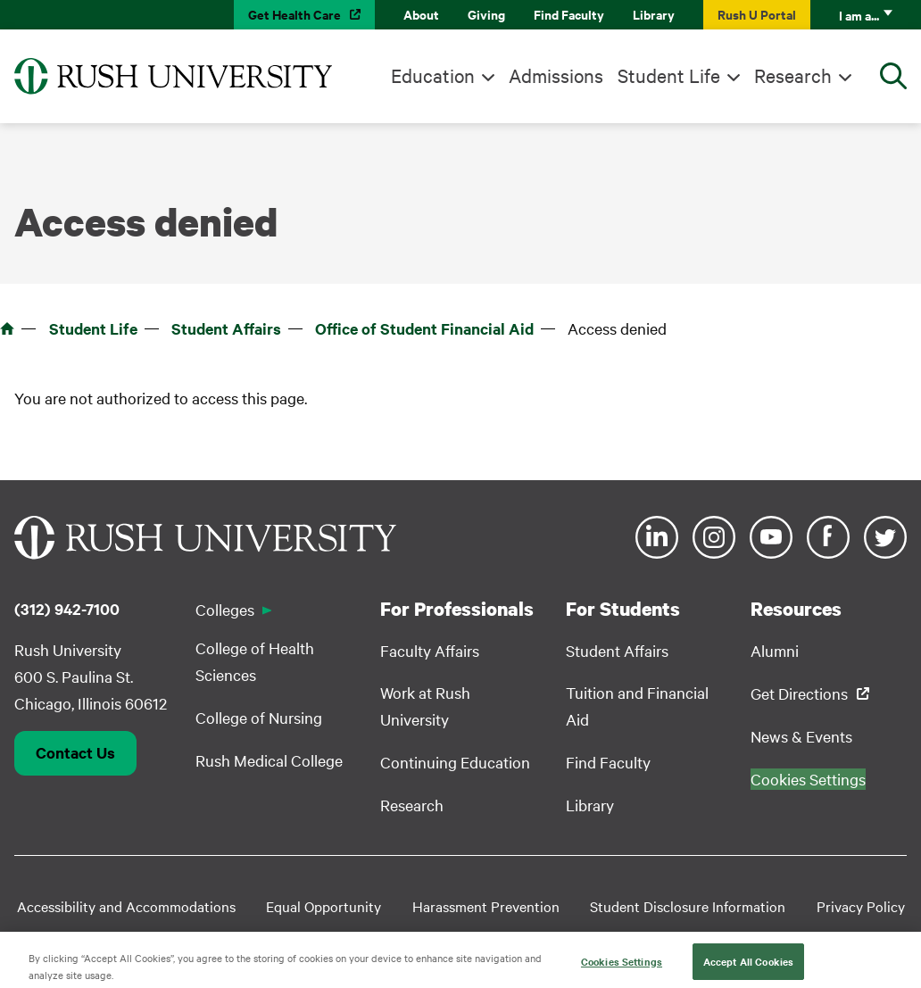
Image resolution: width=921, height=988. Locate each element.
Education (433, 74)
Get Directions (799, 693)
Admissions (556, 74)
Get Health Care (294, 13)
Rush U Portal (757, 13)
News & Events (801, 736)
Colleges (224, 609)
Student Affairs (226, 328)
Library (654, 13)
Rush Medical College (269, 760)
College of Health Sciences (254, 661)
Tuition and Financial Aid (637, 705)
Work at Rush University (425, 705)
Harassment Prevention (486, 906)
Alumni (775, 650)
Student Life (669, 74)
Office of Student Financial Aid (424, 328)
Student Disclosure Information (687, 906)
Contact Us (75, 752)
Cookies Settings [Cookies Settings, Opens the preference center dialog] (621, 969)
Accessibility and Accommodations (126, 906)
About (421, 13)
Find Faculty (569, 13)
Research (793, 74)
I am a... (859, 14)
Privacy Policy (861, 906)
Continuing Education (455, 761)
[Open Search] (893, 75)
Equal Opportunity (323, 906)
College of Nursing (258, 717)
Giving (486, 13)
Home (7, 328)
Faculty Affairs (429, 650)
